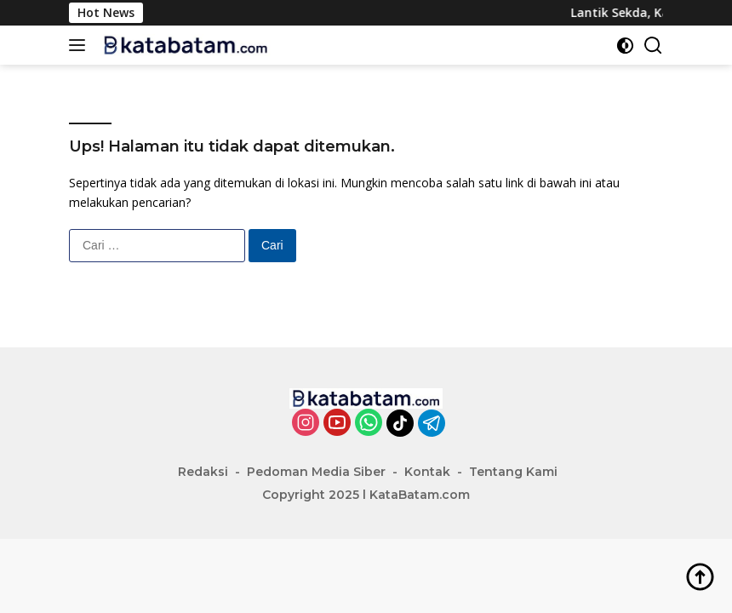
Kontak (427, 471)
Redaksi (203, 471)
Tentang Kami (513, 471)
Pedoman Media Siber (316, 471)
